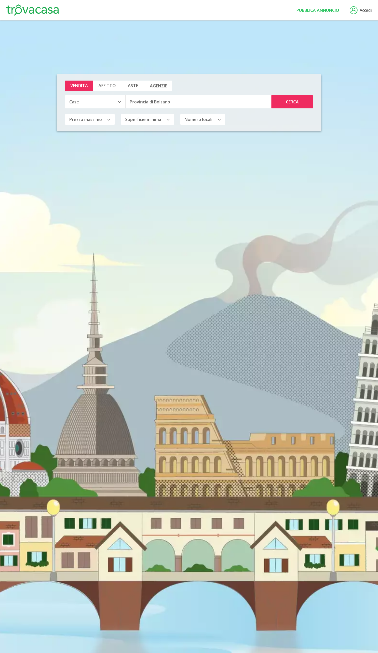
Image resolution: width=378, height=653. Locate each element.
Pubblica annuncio (317, 10)
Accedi (361, 10)
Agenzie (158, 86)
